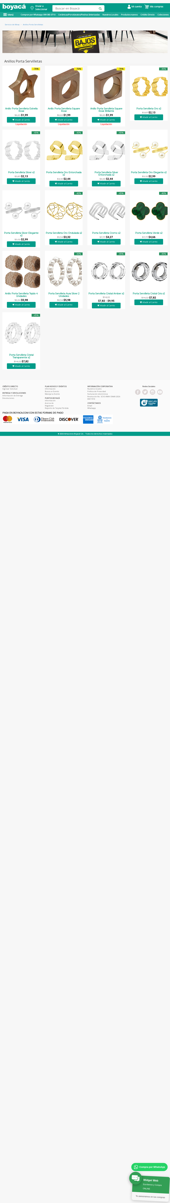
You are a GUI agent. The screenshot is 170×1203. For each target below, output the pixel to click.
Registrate (49, 405)
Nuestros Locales (110, 14)
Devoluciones (8, 398)
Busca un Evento (52, 391)
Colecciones (163, 14)
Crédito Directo (147, 14)
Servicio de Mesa (12, 24)
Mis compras (153, 6)
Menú (8, 14)
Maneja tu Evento (52, 394)
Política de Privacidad (96, 391)
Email (89, 405)
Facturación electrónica (97, 394)
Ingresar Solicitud (9, 389)
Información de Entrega (12, 395)
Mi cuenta (135, 6)
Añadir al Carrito (21, 119)
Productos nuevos (129, 14)
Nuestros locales (94, 389)
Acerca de (49, 403)
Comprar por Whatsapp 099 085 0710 (38, 14)
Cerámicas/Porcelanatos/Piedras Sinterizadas (79, 14)
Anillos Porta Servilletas (33, 24)
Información (50, 389)
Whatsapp (91, 408)
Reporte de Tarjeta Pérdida (56, 408)
